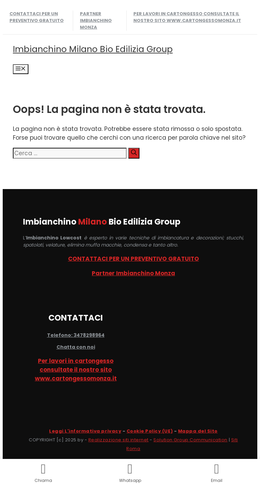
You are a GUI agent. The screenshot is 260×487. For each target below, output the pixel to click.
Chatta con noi (76, 347)
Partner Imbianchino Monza (96, 20)
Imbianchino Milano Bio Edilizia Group (93, 49)
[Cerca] (133, 153)
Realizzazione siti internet (118, 440)
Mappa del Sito (198, 431)
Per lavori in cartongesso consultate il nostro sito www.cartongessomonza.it (187, 17)
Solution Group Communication (190, 440)
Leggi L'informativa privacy (85, 431)
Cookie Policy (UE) (150, 431)
